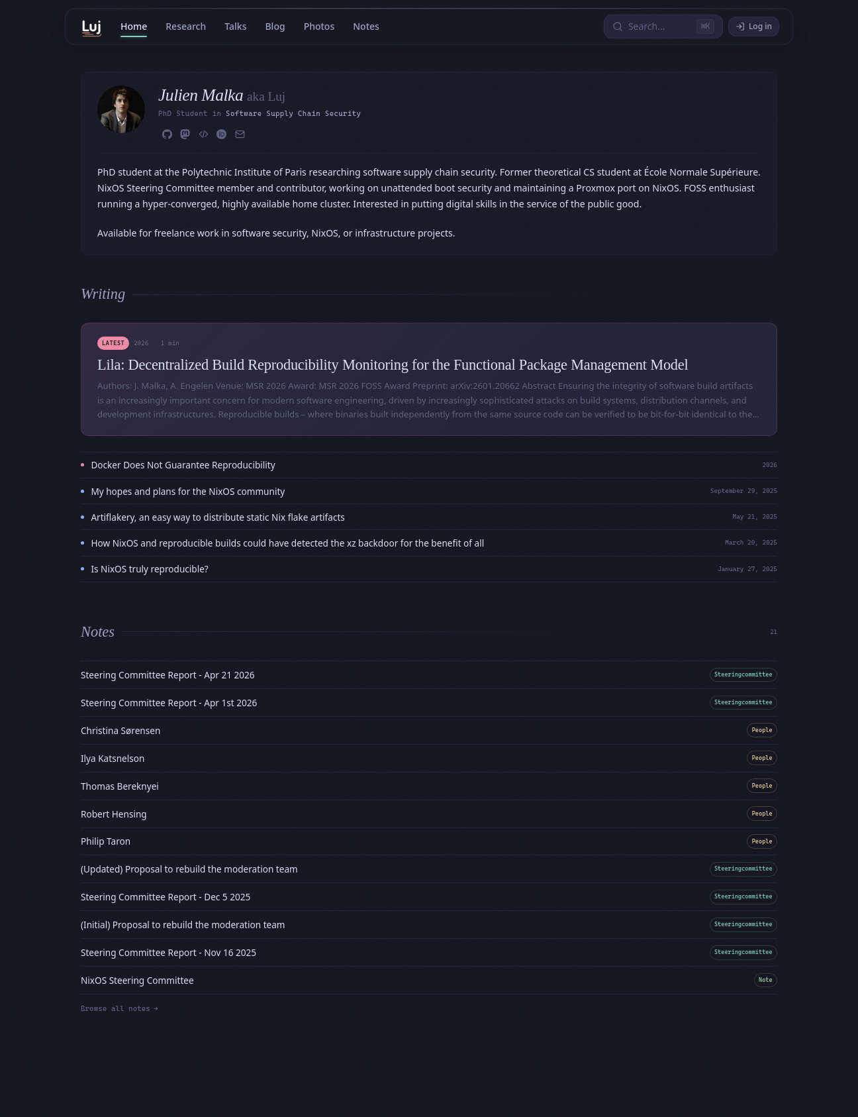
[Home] (92, 26)
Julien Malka (202, 95)
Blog (275, 26)
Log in (754, 26)
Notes (366, 26)
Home (133, 26)
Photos (319, 26)
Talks (235, 26)
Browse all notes (119, 1008)
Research (186, 26)
